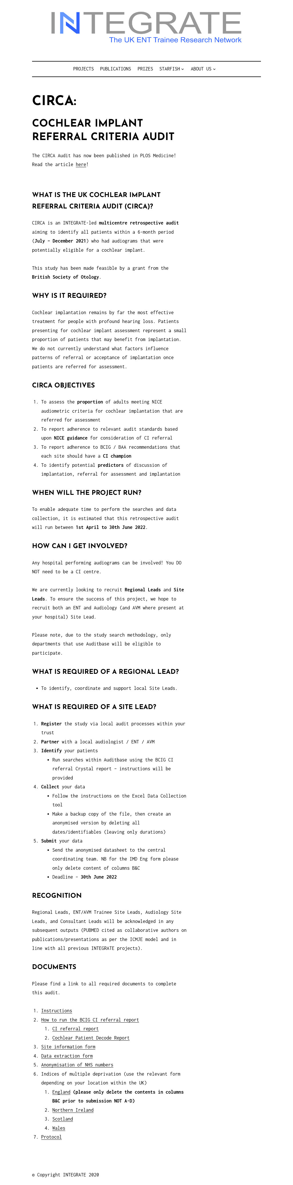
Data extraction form (67, 1055)
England (61, 1092)
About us (201, 68)
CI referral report (75, 1028)
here (81, 164)
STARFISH (169, 68)
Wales (58, 1128)
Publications (115, 68)
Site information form (68, 1046)
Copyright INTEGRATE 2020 (68, 1174)
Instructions (56, 1010)
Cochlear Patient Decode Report (91, 1037)
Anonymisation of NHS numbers (77, 1064)
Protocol (51, 1136)
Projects (83, 68)
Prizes (145, 68)
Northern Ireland (73, 1110)
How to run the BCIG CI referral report (90, 1019)
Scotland (62, 1118)
